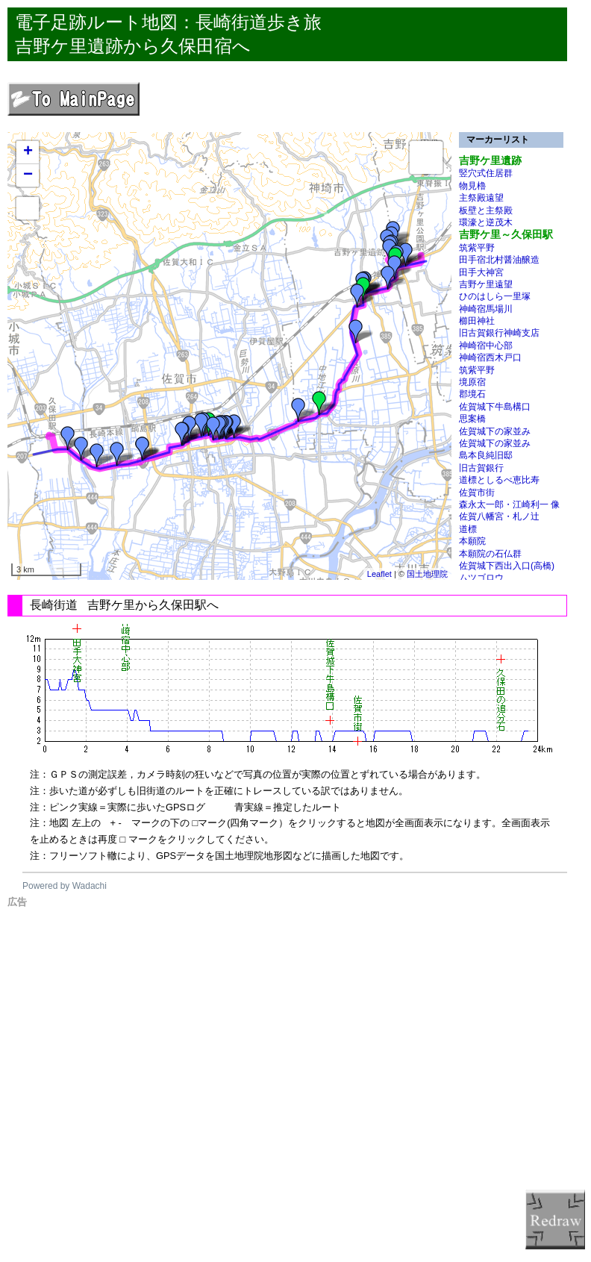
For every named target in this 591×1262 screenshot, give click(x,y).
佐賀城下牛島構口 (495, 407)
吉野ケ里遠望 (486, 284)
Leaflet (379, 573)
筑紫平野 (477, 248)
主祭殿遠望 (481, 198)
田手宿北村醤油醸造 (499, 259)
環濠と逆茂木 (486, 222)
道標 (468, 529)
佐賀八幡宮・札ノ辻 (499, 516)
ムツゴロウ (481, 577)
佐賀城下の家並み (495, 431)
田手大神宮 (481, 272)
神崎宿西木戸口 (490, 357)
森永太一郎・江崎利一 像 (509, 504)
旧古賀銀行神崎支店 (499, 333)
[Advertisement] (299, 1084)
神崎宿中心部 (486, 345)
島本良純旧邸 (486, 455)
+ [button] (28, 152)
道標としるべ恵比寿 (499, 480)
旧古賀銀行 (481, 468)
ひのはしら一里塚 (495, 296)
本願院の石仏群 (490, 554)
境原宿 (472, 382)
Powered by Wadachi (64, 886)
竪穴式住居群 (486, 173)
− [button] (28, 175)
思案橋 (472, 418)
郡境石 (472, 394)
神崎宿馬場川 (486, 309)
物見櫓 (472, 186)
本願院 (472, 541)
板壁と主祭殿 (486, 210)
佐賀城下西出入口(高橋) (506, 565)
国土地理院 (427, 573)
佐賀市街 (477, 492)
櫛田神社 (477, 321)
